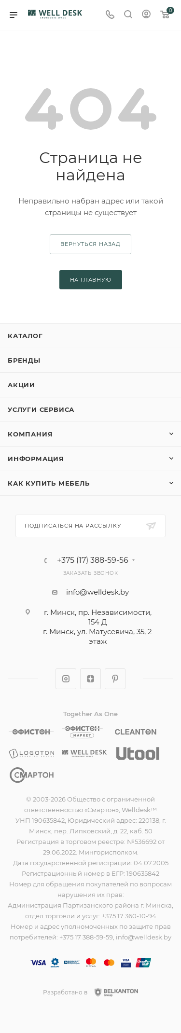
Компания (30, 434)
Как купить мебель (49, 483)
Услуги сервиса (41, 409)
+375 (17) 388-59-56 (92, 560)
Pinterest (115, 678)
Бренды (24, 360)
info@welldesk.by (97, 592)
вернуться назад (90, 244)
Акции (21, 385)
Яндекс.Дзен (90, 678)
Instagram (66, 678)
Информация (36, 458)
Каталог (25, 336)
